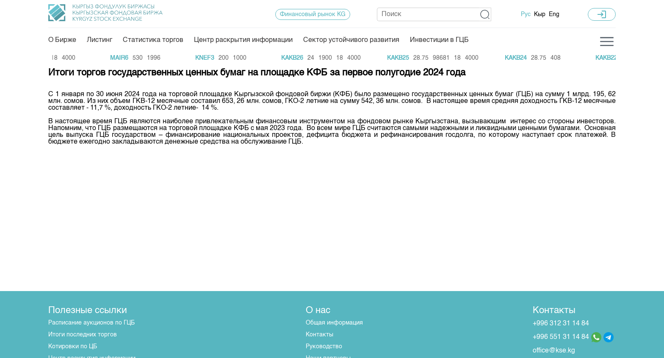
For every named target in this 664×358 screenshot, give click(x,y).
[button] (485, 14)
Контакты (319, 335)
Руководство (324, 347)
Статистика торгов (153, 40)
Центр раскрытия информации (243, 40)
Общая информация (334, 323)
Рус (526, 14)
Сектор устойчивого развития (351, 40)
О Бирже (62, 40)
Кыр (539, 14)
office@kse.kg (554, 350)
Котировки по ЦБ (72, 347)
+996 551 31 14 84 (561, 337)
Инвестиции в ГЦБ (439, 40)
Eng (554, 14)
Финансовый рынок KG (313, 14)
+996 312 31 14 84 (561, 323)
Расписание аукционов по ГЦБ (91, 323)
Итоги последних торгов (82, 335)
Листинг (99, 40)
